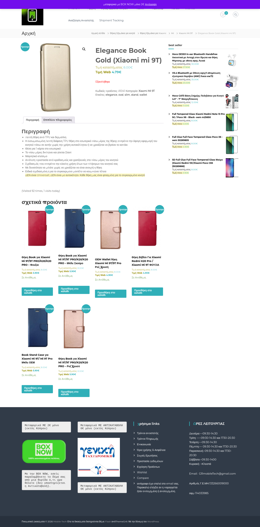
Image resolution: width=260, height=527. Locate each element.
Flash (108, 521)
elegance (111, 94)
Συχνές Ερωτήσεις (147, 455)
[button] (84, 49)
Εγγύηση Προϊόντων (148, 466)
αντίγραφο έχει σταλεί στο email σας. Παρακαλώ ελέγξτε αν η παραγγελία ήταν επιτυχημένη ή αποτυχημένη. (158, 487)
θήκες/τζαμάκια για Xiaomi (153, 33)
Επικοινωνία (144, 444)
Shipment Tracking (113, 20)
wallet (143, 94)
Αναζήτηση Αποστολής (83, 20)
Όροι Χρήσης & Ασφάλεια (151, 450)
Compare (143, 478)
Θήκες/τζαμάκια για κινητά (122, 33)
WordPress (153, 521)
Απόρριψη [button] (151, 4)
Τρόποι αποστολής (148, 433)
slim (127, 94)
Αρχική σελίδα (98, 33)
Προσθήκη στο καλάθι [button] (33, 292)
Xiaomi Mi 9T (186, 33)
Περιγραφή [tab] (32, 119)
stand (134, 94)
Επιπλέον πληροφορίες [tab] (58, 119)
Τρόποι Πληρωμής (147, 438)
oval (121, 94)
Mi (172, 33)
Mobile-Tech (60, 521)
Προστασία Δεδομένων (150, 461)
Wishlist (142, 472)
